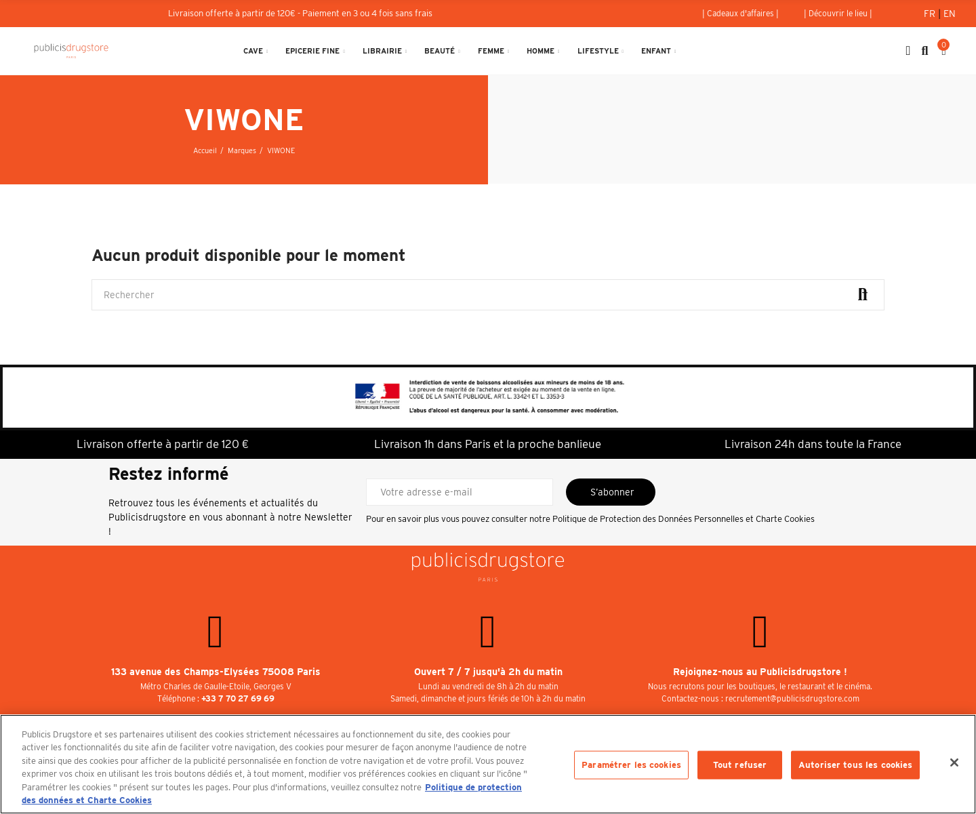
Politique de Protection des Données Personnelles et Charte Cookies (683, 519)
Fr (931, 13)
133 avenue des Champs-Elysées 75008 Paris (216, 671)
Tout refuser (740, 765)
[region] (488, 764)
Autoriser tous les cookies (855, 765)
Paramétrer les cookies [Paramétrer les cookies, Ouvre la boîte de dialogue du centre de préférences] (631, 765)
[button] (740, 13)
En (949, 13)
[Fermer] (954, 762)
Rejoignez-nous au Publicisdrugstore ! (760, 671)
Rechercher (862, 294)
